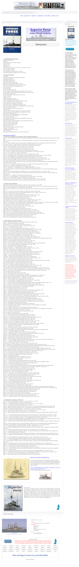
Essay (30, 545)
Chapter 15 (30, 548)
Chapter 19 (55, 548)
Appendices (5, 550)
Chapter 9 (49, 546)
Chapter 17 (42, 548)
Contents (11, 545)
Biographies (49, 550)
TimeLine (42, 545)
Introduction (36, 545)
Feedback (23, 545)
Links (55, 550)
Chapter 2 (5, 546)
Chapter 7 (36, 546)
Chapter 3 (11, 546)
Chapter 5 (23, 546)
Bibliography (11, 550)
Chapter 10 (55, 546)
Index (17, 550)
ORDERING (69, 44)
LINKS (26, 495)
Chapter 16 (36, 548)
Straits (24, 550)
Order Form (42, 550)
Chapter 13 (17, 548)
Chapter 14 (24, 548)
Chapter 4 (17, 546)
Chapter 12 (11, 548)
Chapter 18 (49, 548)
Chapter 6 (30, 546)
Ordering (36, 550)
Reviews (48, 545)
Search (17, 545)
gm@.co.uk (37, 532)
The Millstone (30, 550)
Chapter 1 (55, 545)
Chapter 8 (42, 546)
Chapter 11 (5, 548)
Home (5, 545)
